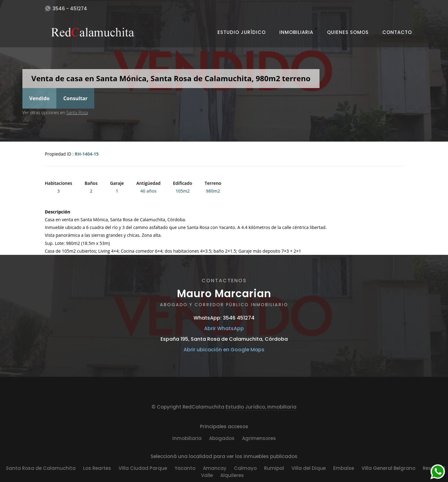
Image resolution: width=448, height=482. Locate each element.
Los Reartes (97, 468)
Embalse (343, 468)
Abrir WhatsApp (224, 328)
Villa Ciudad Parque (143, 468)
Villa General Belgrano (388, 468)
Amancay (214, 468)
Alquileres (232, 475)
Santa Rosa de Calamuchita (41, 468)
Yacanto (185, 468)
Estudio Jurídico (241, 32)
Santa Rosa (77, 112)
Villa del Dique (309, 468)
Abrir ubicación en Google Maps (224, 349)
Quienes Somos (348, 32)
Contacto (397, 32)
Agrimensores (259, 438)
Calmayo (245, 468)
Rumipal (274, 468)
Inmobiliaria (296, 32)
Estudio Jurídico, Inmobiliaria (261, 407)
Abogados (222, 438)
